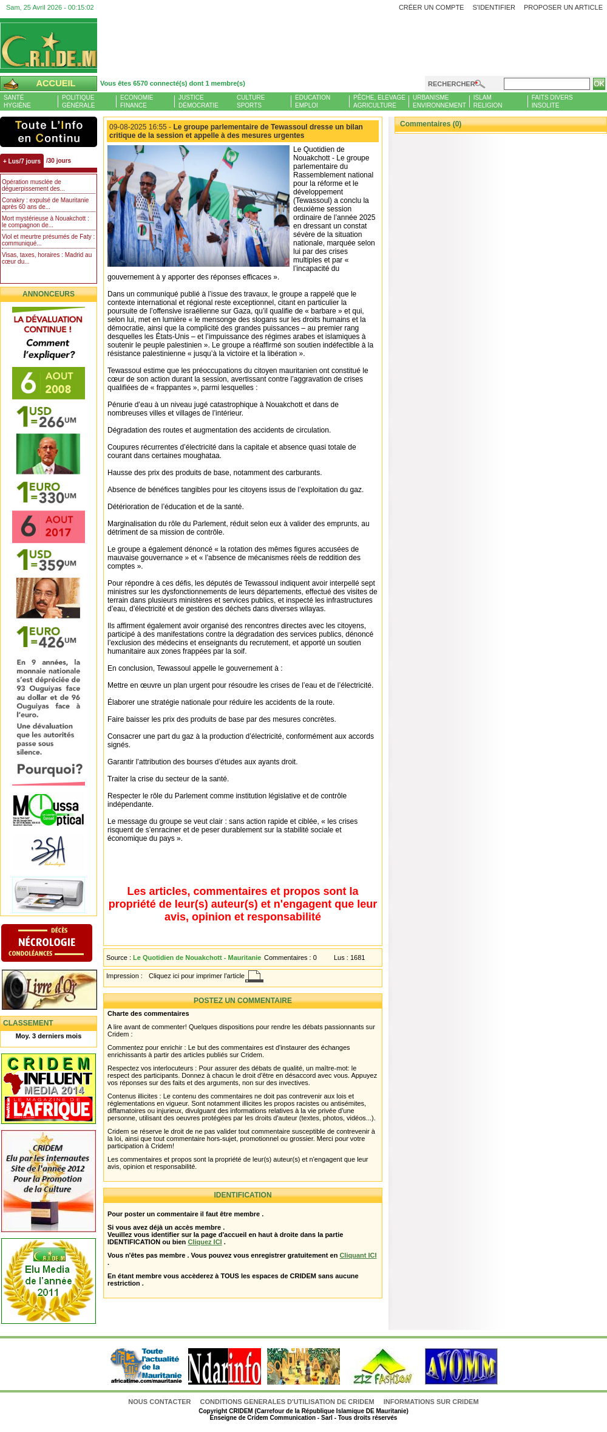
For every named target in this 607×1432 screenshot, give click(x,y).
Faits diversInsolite (552, 101)
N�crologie (59, 944)
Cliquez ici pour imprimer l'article (197, 975)
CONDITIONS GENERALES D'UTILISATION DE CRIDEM (287, 1401)
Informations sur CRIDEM (431, 1401)
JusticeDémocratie (198, 101)
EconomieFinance (136, 101)
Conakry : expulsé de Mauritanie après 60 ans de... (45, 203)
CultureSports (251, 101)
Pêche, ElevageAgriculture (379, 101)
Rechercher (451, 83)
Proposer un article (563, 7)
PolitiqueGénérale (78, 101)
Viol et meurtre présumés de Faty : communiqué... (48, 240)
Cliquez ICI (205, 1241)
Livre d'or (59, 991)
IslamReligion (488, 101)
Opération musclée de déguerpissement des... (33, 185)
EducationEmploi (312, 101)
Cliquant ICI (357, 1255)
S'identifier (493, 7)
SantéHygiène (17, 101)
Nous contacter (160, 1401)
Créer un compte (431, 7)
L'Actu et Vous (48, 132)
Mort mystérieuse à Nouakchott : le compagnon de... (45, 221)
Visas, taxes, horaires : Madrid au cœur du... (47, 258)
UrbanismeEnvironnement (439, 101)
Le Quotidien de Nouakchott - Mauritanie (197, 957)
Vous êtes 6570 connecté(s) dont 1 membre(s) (172, 83)
